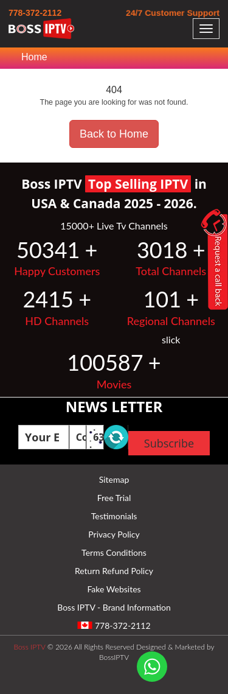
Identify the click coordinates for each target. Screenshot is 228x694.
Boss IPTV (29, 646)
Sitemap (114, 479)
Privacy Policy (113, 534)
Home (34, 57)
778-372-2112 (35, 13)
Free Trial (114, 497)
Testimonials (114, 516)
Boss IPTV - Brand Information (114, 607)
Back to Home (114, 134)
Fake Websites (113, 589)
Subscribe (169, 443)
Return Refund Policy (114, 571)
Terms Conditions (114, 552)
